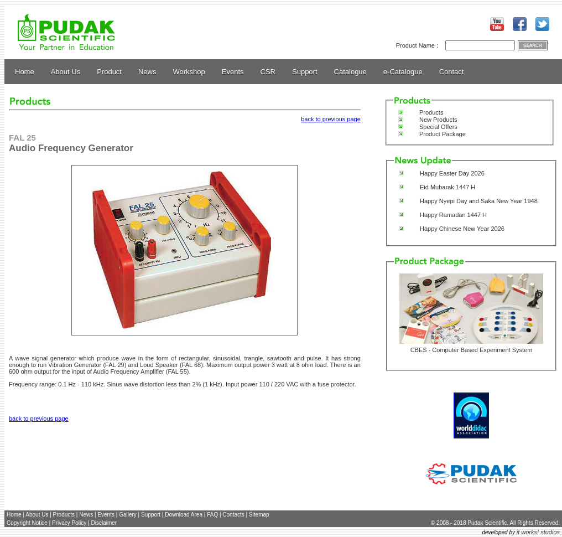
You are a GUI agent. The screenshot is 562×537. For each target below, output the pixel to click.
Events (233, 72)
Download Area (183, 515)
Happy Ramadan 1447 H (453, 214)
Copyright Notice (27, 523)
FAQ (212, 515)
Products (431, 112)
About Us (65, 72)
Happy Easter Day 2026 (452, 173)
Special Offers (438, 126)
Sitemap (259, 515)
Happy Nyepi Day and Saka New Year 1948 (479, 201)
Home (24, 72)
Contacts (233, 515)
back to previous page (331, 119)
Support (305, 72)
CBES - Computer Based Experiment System (471, 350)
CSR (268, 72)
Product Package (442, 134)
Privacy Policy (69, 523)
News (147, 72)
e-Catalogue (403, 72)
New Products (438, 119)
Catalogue (350, 72)
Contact (451, 72)
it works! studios (538, 532)
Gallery (128, 515)
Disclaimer (104, 523)
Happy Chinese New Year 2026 (462, 228)
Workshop (189, 72)
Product (109, 72)
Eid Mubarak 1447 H (447, 187)
